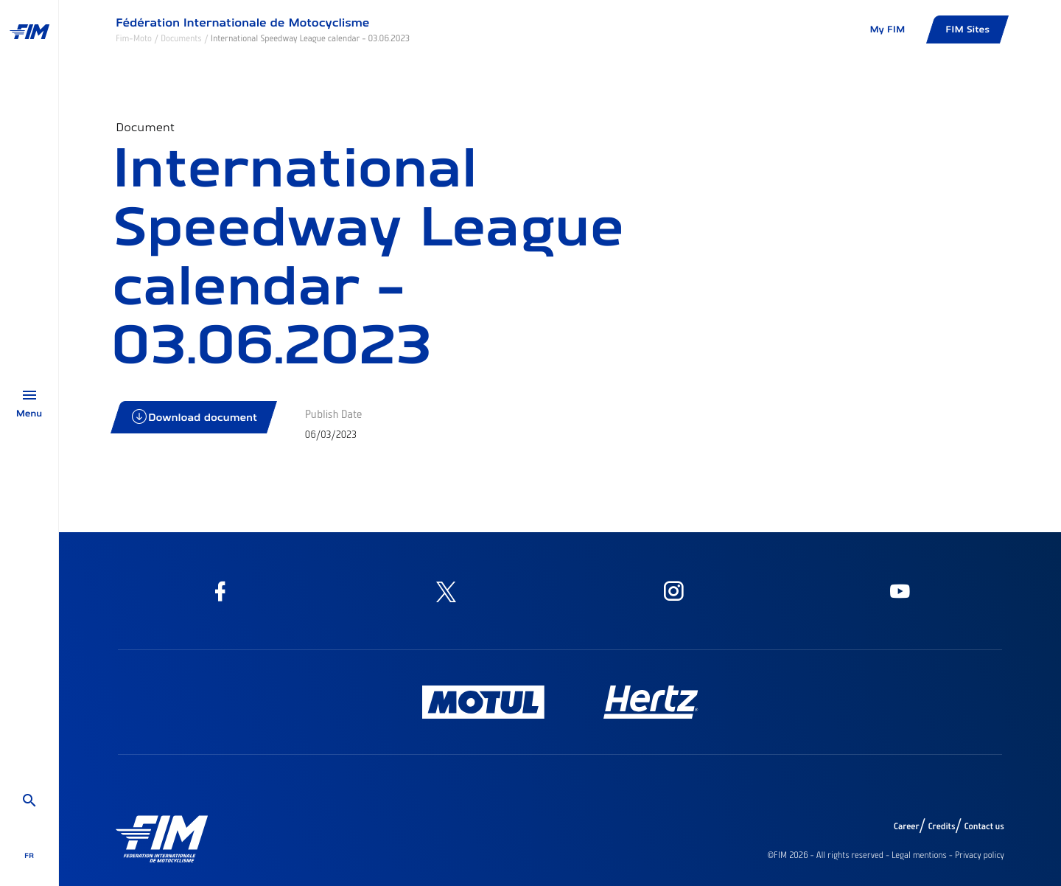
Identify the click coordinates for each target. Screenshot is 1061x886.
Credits (941, 826)
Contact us (984, 826)
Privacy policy (979, 855)
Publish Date (333, 413)
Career (907, 826)
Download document (195, 417)
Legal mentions (919, 855)
